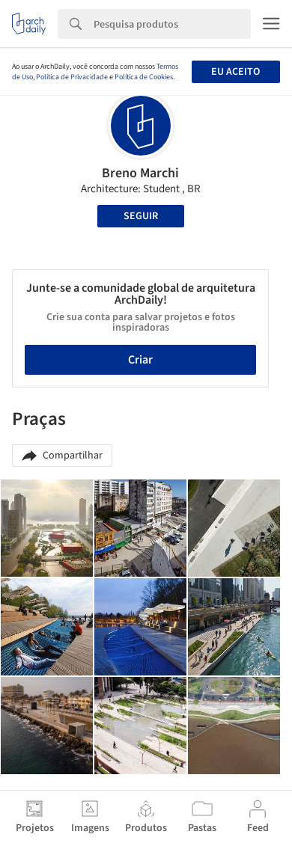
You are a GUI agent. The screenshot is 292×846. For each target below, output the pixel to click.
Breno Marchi (140, 173)
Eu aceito (235, 71)
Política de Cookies (144, 77)
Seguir (141, 216)
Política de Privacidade (72, 77)
